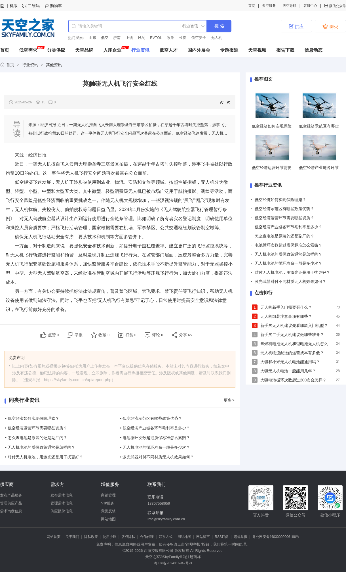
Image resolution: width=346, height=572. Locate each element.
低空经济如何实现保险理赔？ (280, 199)
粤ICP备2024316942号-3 (173, 563)
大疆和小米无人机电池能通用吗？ (290, 362)
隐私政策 (91, 537)
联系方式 (165, 537)
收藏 (103, 335)
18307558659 (158, 503)
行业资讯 (140, 50)
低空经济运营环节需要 (272, 167)
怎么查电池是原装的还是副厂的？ (284, 236)
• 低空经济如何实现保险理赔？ (32, 418)
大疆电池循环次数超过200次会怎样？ (293, 380)
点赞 (53, 335)
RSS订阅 (222, 537)
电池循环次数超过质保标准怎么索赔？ (288, 245)
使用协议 (109, 537)
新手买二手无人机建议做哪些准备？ (292, 334)
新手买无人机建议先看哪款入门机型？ (294, 325)
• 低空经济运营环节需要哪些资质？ (36, 428)
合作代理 (147, 537)
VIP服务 (107, 503)
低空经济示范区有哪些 (319, 126)
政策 (170, 38)
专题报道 (229, 50)
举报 (79, 335)
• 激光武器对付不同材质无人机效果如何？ (157, 457)
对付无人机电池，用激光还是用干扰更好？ (292, 272)
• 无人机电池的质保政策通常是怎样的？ (40, 447)
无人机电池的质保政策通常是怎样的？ (288, 254)
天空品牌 (84, 50)
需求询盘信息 (11, 511)
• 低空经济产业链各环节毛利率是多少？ (155, 428)
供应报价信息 (61, 511)
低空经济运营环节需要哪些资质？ (284, 218)
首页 (251, 6)
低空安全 (198, 38)
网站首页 (53, 537)
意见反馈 (108, 511)
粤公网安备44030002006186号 (275, 537)
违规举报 (240, 537)
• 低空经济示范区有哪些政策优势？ (151, 418)
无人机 (216, 38)
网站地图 (108, 519)
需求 (330, 26)
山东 (92, 38)
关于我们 (72, 537)
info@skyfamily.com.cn (166, 519)
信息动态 (313, 50)
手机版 (12, 5)
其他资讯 (54, 64)
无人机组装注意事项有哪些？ (286, 316)
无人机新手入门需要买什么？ (286, 307)
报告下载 (285, 50)
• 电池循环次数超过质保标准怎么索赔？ (155, 437)
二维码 (34, 5)
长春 (182, 38)
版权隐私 (128, 537)
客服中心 (310, 6)
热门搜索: (76, 38)
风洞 (141, 38)
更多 (229, 400)
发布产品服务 (11, 495)
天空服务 (269, 6)
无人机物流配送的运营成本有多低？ (292, 352)
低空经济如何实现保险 (272, 126)
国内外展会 (198, 50)
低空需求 (28, 50)
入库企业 (112, 50)
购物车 (56, 5)
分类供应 (56, 50)
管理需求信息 (61, 503)
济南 (117, 38)
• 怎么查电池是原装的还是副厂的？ (36, 437)
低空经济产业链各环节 (319, 167)
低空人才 (168, 50)
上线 (129, 38)
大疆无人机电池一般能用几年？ (288, 371)
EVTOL (156, 38)
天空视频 (257, 50)
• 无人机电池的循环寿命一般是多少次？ (155, 447)
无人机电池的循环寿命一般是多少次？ (288, 263)
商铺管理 (108, 495)
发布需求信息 (61, 495)
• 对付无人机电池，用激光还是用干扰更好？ (44, 457)
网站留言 (203, 537)
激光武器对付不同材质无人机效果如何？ (290, 281)
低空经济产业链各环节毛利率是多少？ (288, 227)
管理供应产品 (11, 503)
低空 (104, 38)
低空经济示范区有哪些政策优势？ (284, 208)
